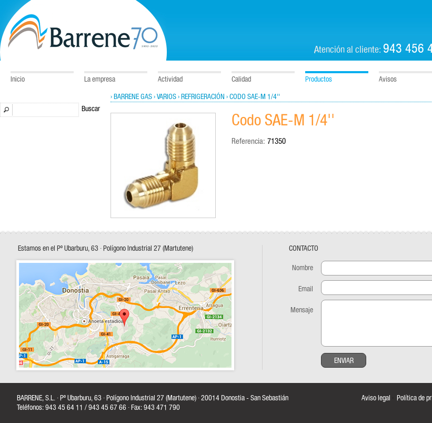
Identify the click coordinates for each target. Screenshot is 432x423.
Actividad (170, 79)
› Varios (165, 97)
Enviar (344, 361)
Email (305, 289)
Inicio (18, 79)
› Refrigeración (201, 97)
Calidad (241, 79)
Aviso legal (375, 398)
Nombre (302, 268)
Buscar (91, 109)
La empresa (99, 79)
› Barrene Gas (131, 97)
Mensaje (301, 310)
